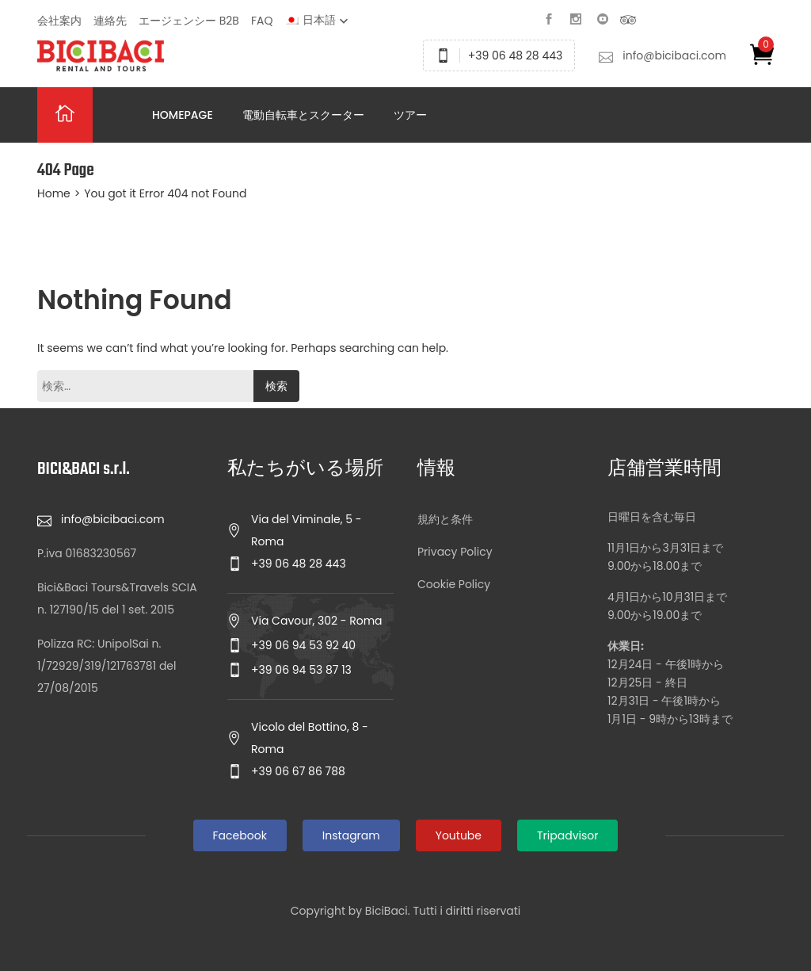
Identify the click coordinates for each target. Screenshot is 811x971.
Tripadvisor (567, 835)
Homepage (182, 115)
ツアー (410, 115)
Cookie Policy (453, 584)
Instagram (351, 835)
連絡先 (110, 21)
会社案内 (59, 21)
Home (53, 193)
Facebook (240, 835)
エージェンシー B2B (189, 21)
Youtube (459, 835)
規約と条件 (445, 519)
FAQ (262, 21)
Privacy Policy (455, 552)
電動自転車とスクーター (303, 115)
